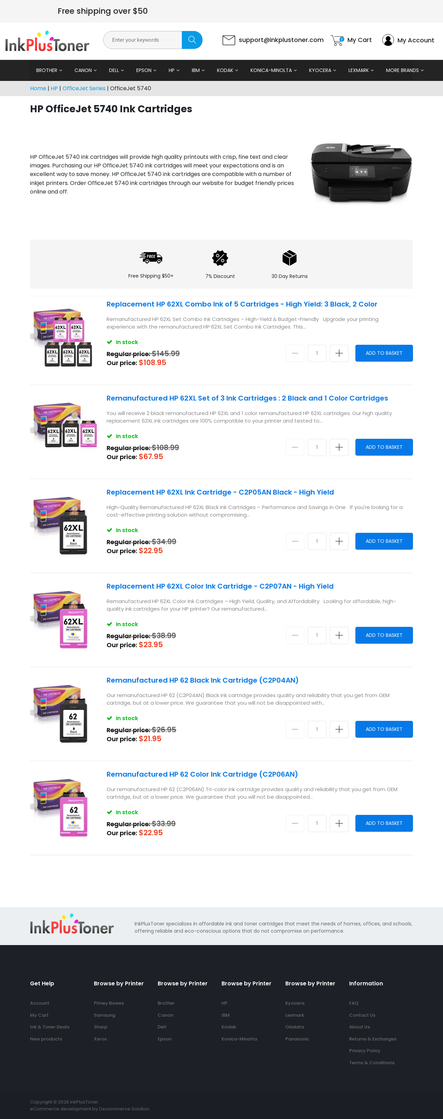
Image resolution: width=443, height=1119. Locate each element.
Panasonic (297, 1039)
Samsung (104, 1015)
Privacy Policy (365, 1050)
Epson (143, 70)
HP (172, 70)
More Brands (402, 70)
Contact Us (362, 1015)
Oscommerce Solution (124, 1109)
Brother (46, 70)
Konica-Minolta (271, 70)
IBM (196, 70)
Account (39, 1003)
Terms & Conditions (371, 1062)
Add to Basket (384, 353)
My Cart (39, 1015)
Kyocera (320, 70)
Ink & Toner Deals (49, 1027)
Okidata (294, 1027)
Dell (114, 70)
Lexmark (358, 70)
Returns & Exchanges (372, 1039)
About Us (359, 1027)
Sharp (100, 1027)
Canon (83, 70)
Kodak (225, 70)
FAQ (353, 1003)
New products (46, 1039)
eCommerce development (60, 1109)
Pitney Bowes (109, 1003)
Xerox (100, 1039)
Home (38, 88)
